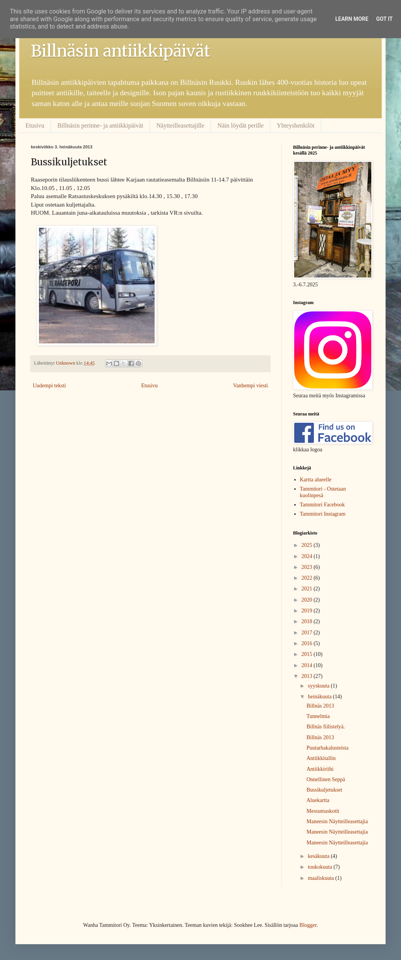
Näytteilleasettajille (180, 125)
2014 (308, 665)
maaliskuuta (321, 878)
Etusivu (34, 125)
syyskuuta (319, 686)
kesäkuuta (319, 856)
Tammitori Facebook (322, 505)
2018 (308, 621)
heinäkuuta (320, 696)
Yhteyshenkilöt (296, 125)
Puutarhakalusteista (328, 748)
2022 (308, 578)
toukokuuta (321, 867)
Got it (384, 19)
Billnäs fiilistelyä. (326, 727)
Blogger (308, 925)
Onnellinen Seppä (326, 779)
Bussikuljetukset (324, 790)
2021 (308, 589)
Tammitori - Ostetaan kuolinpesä (323, 492)
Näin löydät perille (240, 125)
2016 (308, 643)
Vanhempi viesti (250, 385)
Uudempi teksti (49, 385)
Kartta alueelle (316, 480)
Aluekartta (318, 800)
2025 (308, 545)
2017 (308, 633)
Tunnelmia (318, 716)
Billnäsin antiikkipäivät (120, 51)
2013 (308, 676)
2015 (308, 654)
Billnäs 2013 (320, 706)
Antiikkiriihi (320, 769)
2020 (308, 600)
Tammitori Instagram (322, 514)
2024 (308, 556)
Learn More (351, 19)
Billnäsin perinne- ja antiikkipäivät (100, 125)
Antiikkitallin (321, 758)
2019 (308, 611)
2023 (308, 567)
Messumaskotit (323, 811)
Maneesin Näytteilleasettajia (337, 821)
